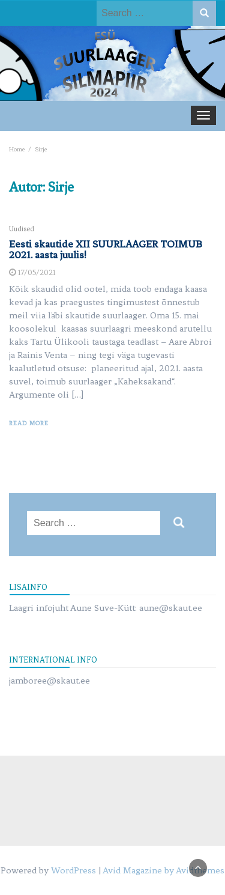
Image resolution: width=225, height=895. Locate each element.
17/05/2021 (37, 272)
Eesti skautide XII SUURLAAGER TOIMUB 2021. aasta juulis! (105, 249)
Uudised (21, 229)
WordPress (73, 870)
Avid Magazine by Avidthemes (163, 870)
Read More (29, 423)
